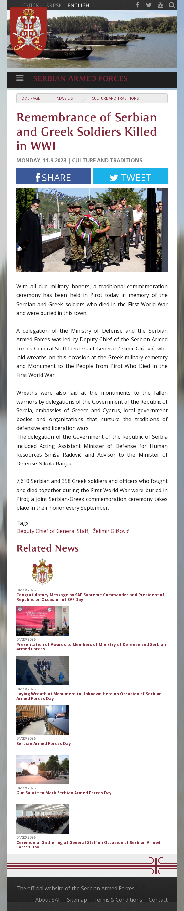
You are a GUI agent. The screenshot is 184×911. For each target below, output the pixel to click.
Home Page (29, 98)
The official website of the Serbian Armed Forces (75, 888)
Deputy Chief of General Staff (52, 530)
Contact (158, 899)
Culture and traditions (115, 98)
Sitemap (77, 899)
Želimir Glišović (111, 530)
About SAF (47, 899)
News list (66, 98)
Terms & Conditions (117, 899)
